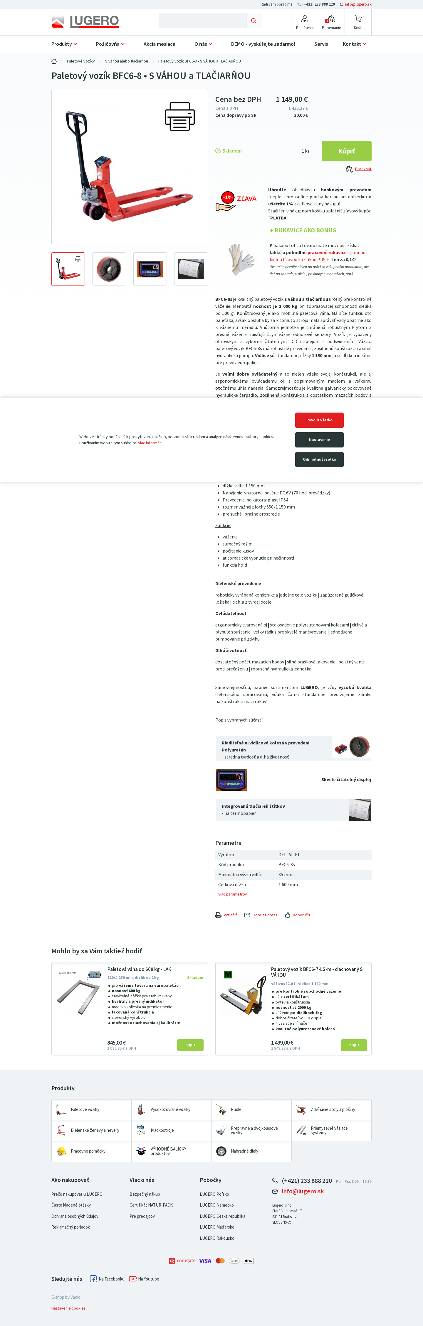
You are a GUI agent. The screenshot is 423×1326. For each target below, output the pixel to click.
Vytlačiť (226, 915)
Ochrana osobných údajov (74, 1216)
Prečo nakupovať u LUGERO (77, 1194)
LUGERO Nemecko (217, 1205)
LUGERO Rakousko (217, 1238)
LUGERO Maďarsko (217, 1227)
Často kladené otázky (71, 1205)
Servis (321, 44)
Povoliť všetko (319, 420)
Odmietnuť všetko (319, 459)
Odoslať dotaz (261, 915)
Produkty (61, 44)
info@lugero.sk (356, 4)
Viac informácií (150, 443)
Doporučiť (297, 915)
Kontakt (352, 44)
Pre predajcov (142, 1216)
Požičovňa (108, 44)
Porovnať (359, 169)
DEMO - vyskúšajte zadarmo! (263, 44)
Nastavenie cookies (68, 1308)
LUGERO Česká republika (222, 1216)
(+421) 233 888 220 (317, 4)
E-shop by (65, 1297)
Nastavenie (319, 439)
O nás (200, 44)
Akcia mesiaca (159, 44)
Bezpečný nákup (145, 1194)
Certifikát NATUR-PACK (151, 1205)
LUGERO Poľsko (214, 1194)
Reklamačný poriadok (70, 1227)
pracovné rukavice (327, 252)
